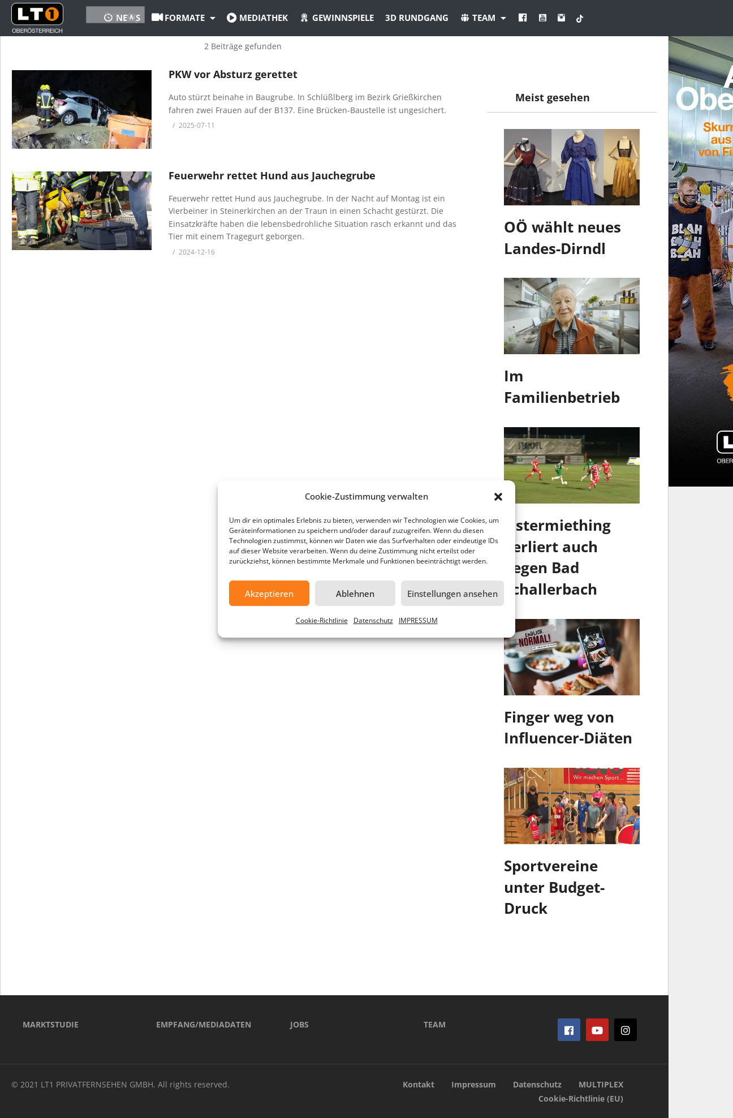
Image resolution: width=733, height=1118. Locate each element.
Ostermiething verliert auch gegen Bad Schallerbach (557, 557)
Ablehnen (355, 593)
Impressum (473, 1084)
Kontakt (418, 1084)
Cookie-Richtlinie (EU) (580, 1098)
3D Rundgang (479, 17)
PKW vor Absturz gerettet (233, 74)
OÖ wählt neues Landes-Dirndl (562, 238)
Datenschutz (373, 620)
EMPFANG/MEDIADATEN (203, 1024)
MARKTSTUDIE (51, 1024)
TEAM (435, 1024)
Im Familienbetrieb (562, 386)
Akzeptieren (269, 593)
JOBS (299, 1024)
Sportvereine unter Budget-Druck (554, 886)
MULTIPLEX (601, 1084)
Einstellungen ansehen (452, 593)
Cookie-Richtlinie (322, 620)
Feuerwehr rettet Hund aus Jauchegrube (272, 175)
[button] (498, 496)
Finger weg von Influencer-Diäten (568, 728)
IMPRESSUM (418, 620)
